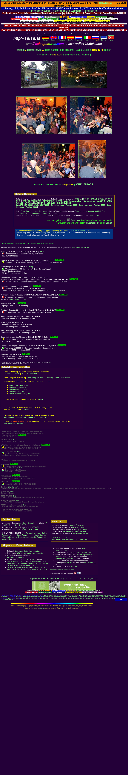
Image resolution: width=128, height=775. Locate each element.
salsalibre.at (105, 2)
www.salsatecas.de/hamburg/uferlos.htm (13, 0)
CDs (27, 559)
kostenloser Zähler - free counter (60, 598)
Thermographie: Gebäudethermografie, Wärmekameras (60, 596)
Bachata (45, 595)
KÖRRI (59, 201)
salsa (55, 595)
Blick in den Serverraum (82, 533)
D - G (8, 525)
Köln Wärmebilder (7, 599)
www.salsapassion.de (17, 387)
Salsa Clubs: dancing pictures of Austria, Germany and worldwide (91, 595)
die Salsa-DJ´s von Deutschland (25, 529)
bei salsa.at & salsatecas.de (30, 553)
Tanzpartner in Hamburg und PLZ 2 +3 (90, 211)
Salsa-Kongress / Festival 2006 (64, 205)
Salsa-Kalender (64, 595)
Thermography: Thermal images (32, 596)
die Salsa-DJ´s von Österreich (74, 531)
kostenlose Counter (40, 11)
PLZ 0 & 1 (26, 567)
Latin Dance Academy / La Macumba (79, 201)
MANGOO (101, 201)
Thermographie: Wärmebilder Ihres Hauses (91, 596)
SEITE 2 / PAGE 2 (84, 184)
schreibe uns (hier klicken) (65, 559)
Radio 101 (18, 596)
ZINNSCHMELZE (64, 203)
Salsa (51, 595)
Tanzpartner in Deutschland (27, 213)
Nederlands (78, 39)
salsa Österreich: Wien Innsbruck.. (115, 596)
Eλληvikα (104, 39)
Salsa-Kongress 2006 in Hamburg (40, 378)
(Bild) (42, 251)
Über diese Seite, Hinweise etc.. (27, 551)
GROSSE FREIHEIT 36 (31, 201)
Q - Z (24, 525)
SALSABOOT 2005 (41, 205)
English (53, 39)
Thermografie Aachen (77, 598)
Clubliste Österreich (76, 525)
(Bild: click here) (13, 487)
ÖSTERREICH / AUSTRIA (37, 569)
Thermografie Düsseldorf (92, 598)
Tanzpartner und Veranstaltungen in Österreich (70, 539)
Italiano (87, 39)
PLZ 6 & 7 (12, 569)
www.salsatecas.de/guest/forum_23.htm (19, 423)
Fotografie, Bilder (44, 598)
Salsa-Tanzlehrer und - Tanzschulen (35, 211)
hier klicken (88, 563)
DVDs (34, 559)
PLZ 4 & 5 (44, 567)
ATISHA (78, 199)
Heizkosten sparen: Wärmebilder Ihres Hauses (74, 11)
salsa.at (21, 50)
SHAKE (42, 203)
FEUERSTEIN (48, 201)
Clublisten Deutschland (28, 523)
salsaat (108, 223)
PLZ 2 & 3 (35, 567)
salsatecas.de (34, 50)
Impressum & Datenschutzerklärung (47, 579)
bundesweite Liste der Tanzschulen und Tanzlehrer (25, 417)
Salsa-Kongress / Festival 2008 (92, 205)
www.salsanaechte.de (80, 247)
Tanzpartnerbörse (14, 567)
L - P (18, 525)
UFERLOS (51, 203)
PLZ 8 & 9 (21, 569)
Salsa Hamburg (117, 595)
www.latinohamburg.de (18, 389)
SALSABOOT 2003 (24, 205)
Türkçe (111, 39)
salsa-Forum (26, 410)
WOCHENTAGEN (79, 527)
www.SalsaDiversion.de (18, 385)
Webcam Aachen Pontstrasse (29, 598)
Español (70, 39)
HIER (41, 399)
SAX (36, 203)
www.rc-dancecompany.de (19, 394)
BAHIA (86, 199)
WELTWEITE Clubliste (16, 557)
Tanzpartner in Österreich (49, 213)
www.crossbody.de (16, 391)
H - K (14, 525)
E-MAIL (74, 566)
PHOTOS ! (34, 527)
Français (62, 39)
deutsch (45, 39)
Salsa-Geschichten (84, 553)
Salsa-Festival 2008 (62, 378)
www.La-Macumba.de (17, 299)
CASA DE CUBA (97, 199)
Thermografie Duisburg (108, 598)
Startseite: (74, 220)
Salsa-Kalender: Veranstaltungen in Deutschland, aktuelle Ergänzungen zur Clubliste (24, 537)
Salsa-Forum (94, 215)
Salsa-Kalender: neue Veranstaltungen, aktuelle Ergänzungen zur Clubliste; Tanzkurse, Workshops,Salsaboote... (28, 563)
